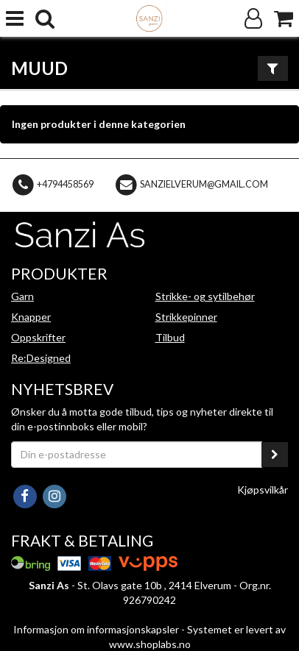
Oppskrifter (38, 337)
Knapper (31, 316)
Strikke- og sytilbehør (205, 296)
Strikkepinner (186, 316)
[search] (44, 18)
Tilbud (170, 337)
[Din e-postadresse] (136, 454)
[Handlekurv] (283, 18)
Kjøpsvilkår (262, 489)
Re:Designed (41, 358)
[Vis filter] (273, 68)
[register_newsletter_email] (274, 454)
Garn (22, 296)
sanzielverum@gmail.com (204, 184)
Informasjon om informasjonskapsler (96, 629)
